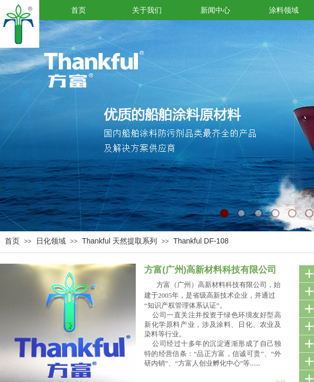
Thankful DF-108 (201, 241)
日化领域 (51, 241)
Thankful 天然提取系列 (119, 241)
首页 (12, 241)
